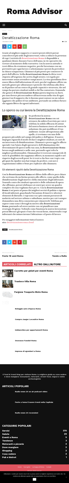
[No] (66, 477)
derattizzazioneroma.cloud (20, 222)
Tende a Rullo (59, 256)
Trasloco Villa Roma (25, 281)
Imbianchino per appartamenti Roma (31, 330)
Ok (34, 479)
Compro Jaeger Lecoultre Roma (29, 319)
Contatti (48, 467)
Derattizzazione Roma (15, 229)
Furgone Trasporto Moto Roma (31, 292)
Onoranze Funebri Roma (25, 341)
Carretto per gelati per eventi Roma (33, 270)
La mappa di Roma (38, 467)
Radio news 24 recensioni (26, 413)
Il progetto (27, 467)
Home (4, 30)
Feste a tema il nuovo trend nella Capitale (34, 402)
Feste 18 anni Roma (12, 256)
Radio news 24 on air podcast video (31, 392)
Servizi (10, 30)
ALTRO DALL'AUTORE (47, 264)
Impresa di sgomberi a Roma (28, 351)
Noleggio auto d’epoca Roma (28, 309)
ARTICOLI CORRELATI (17, 264)
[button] (66, 25)
